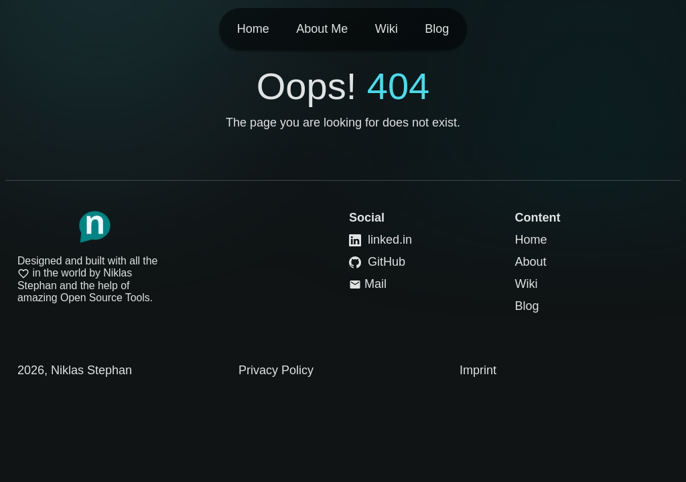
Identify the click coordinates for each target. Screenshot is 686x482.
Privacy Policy (276, 370)
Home (531, 239)
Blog (527, 306)
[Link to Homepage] (94, 227)
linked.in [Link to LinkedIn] (380, 239)
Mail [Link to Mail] (368, 284)
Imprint (478, 370)
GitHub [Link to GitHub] (377, 261)
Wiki (526, 284)
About (531, 261)
